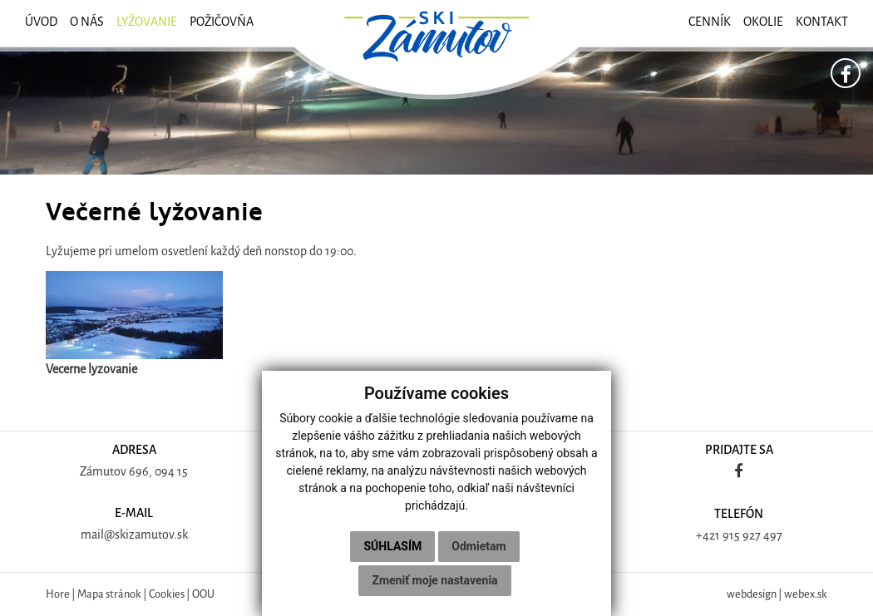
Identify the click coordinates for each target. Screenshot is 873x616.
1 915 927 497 (748, 536)
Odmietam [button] (478, 546)
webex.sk (805, 594)
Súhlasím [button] (392, 546)
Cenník (709, 22)
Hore (58, 594)
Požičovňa (222, 22)
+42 (705, 536)
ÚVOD (41, 22)
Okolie (763, 22)
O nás (87, 22)
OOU (203, 594)
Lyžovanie (146, 22)
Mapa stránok (109, 594)
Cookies (167, 594)
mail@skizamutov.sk (134, 535)
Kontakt (822, 22)
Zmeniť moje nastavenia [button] (434, 580)
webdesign (752, 594)
